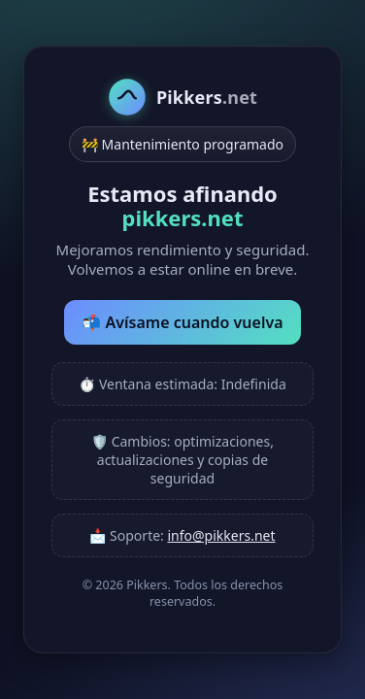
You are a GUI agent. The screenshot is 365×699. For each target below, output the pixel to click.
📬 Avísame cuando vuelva (182, 322)
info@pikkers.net (221, 535)
